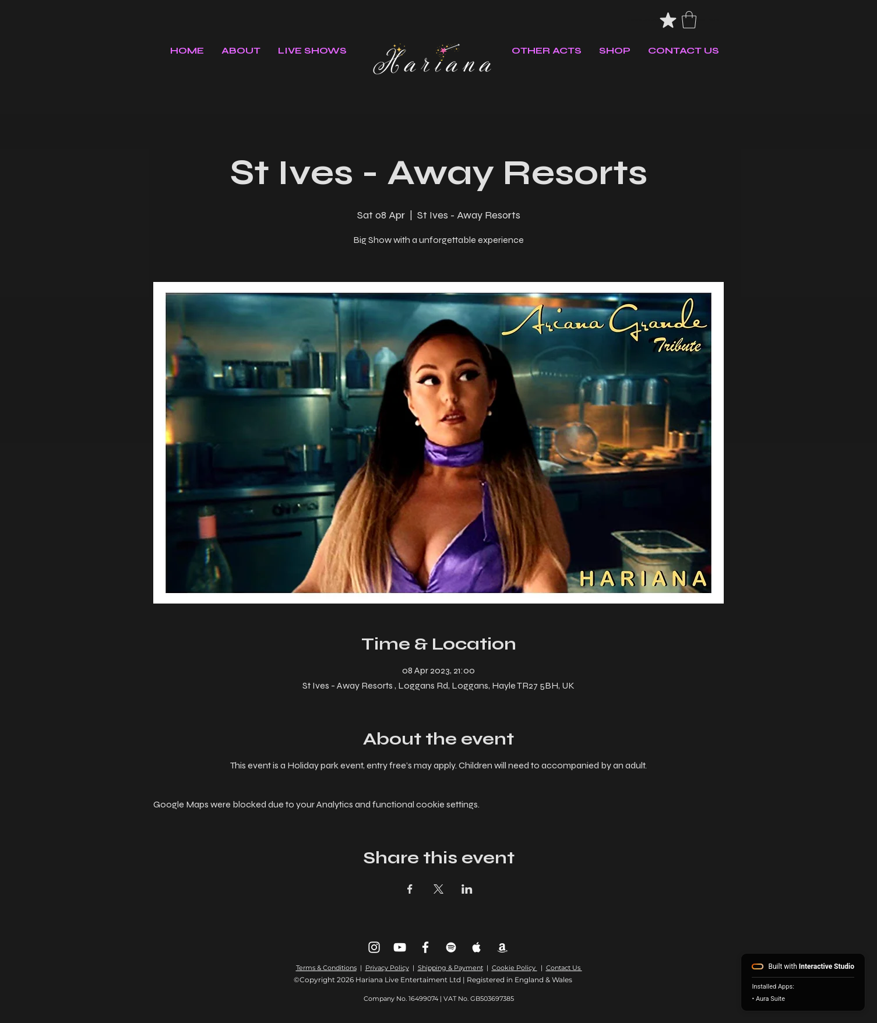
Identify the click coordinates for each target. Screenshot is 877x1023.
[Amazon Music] (502, 947)
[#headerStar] (668, 19)
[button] (689, 20)
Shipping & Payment (450, 968)
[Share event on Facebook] (409, 889)
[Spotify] (451, 947)
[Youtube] (399, 947)
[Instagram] (374, 947)
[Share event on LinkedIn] (467, 889)
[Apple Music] (476, 947)
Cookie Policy (514, 968)
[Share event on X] (438, 889)
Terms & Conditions (326, 968)
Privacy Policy (387, 968)
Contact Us (564, 968)
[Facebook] (425, 947)
